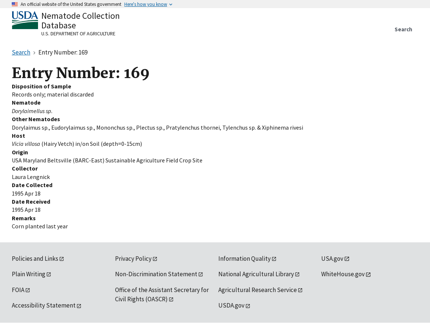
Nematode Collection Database (80, 20)
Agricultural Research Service (257, 290)
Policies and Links (35, 258)
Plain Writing (28, 274)
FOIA (18, 290)
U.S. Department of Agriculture (78, 33)
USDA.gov (231, 305)
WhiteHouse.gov (343, 274)
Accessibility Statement (44, 305)
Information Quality (244, 258)
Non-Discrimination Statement (156, 274)
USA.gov (332, 258)
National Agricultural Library (256, 274)
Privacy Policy (133, 258)
